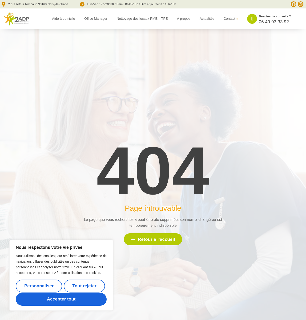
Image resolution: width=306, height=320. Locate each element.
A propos (183, 18)
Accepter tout (61, 299)
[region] (61, 275)
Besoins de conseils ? (275, 16)
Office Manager (95, 18)
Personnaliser (39, 286)
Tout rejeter (84, 286)
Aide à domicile (63, 18)
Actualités (207, 18)
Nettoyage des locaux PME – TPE (142, 18)
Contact (231, 19)
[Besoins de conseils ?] (252, 19)
